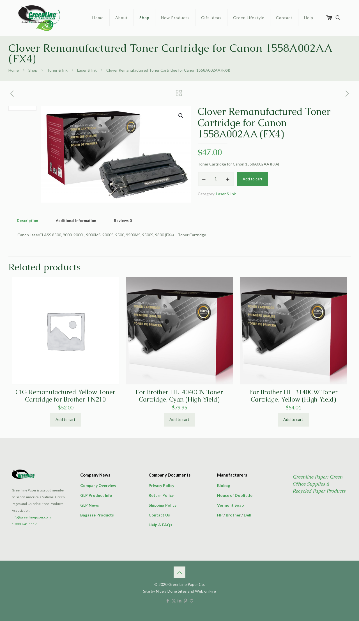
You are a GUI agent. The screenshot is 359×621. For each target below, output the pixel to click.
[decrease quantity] (204, 179)
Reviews (123, 220)
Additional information (76, 220)
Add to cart (253, 178)
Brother (233, 515)
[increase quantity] (228, 179)
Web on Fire (205, 591)
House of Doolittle (234, 495)
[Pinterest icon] (185, 600)
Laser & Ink (87, 70)
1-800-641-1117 (24, 524)
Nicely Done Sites (171, 591)
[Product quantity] (216, 179)
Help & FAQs (160, 524)
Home (13, 70)
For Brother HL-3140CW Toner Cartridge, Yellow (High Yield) (293, 396)
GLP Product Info (96, 495)
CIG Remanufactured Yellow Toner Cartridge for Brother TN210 (65, 396)
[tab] (27, 220)
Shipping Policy (162, 505)
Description (27, 220)
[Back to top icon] (179, 572)
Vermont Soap (230, 505)
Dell (247, 515)
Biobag (223, 485)
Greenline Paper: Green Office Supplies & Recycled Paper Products (319, 484)
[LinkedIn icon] (180, 600)
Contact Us (159, 515)
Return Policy (161, 495)
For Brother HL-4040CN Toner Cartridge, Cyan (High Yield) (179, 396)
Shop (32, 70)
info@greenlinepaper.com (31, 517)
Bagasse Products (97, 515)
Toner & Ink (57, 70)
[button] (181, 115)
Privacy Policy (161, 485)
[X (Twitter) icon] (174, 600)
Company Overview (98, 485)
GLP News (89, 505)
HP (220, 515)
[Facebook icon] (168, 600)
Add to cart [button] (65, 419)
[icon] (191, 600)
